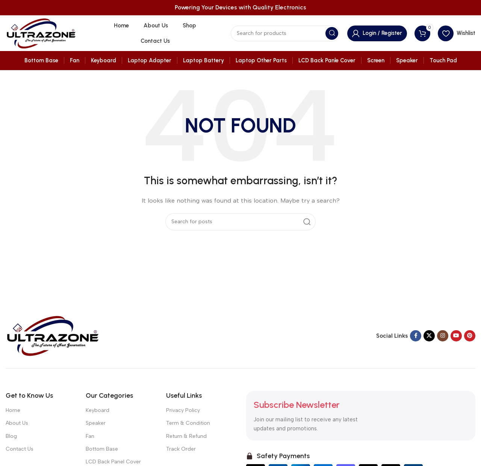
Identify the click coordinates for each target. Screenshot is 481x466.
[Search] (285, 33)
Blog (11, 436)
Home (13, 410)
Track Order (181, 449)
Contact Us (19, 449)
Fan (90, 436)
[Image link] (53, 335)
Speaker (96, 423)
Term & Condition (188, 423)
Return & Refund (186, 436)
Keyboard (97, 410)
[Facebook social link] (415, 335)
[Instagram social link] (442, 335)
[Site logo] (41, 32)
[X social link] (429, 335)
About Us (17, 423)
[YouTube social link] (456, 335)
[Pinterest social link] (469, 335)
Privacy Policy (183, 410)
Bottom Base (102, 449)
